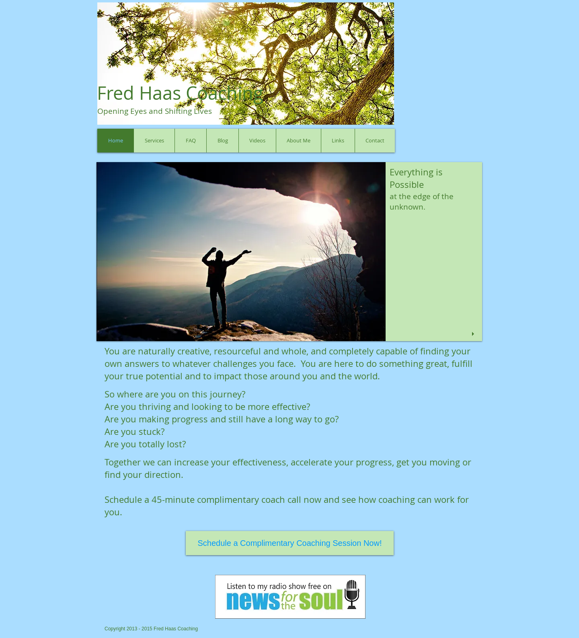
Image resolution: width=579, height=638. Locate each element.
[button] (289, 251)
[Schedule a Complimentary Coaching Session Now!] (290, 543)
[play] (474, 334)
